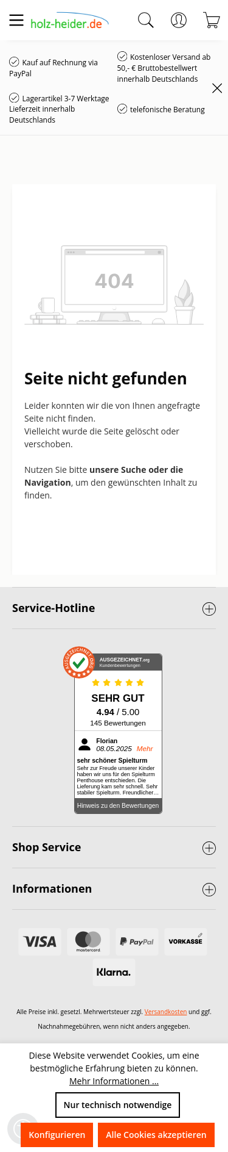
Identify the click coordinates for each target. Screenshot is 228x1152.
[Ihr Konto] (178, 20)
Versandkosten (166, 1011)
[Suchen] (146, 20)
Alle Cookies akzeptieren (156, 1134)
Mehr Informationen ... (114, 1081)
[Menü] (16, 20)
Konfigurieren (57, 1134)
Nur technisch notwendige (118, 1105)
